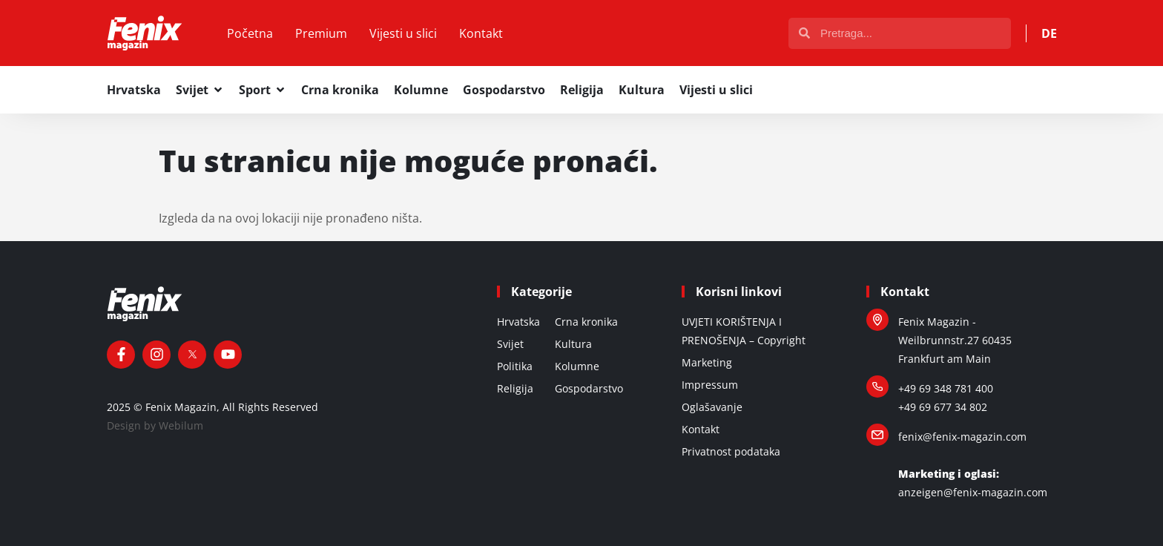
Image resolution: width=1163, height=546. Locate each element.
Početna (250, 33)
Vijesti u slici (403, 33)
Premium (321, 33)
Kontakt (481, 33)
